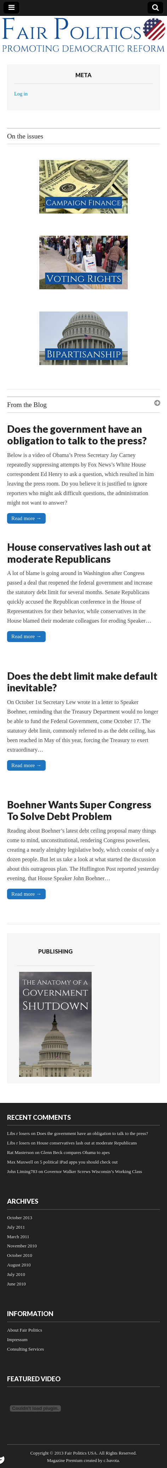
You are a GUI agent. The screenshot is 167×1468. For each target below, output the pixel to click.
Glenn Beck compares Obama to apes (75, 1152)
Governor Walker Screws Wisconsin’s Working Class (93, 1171)
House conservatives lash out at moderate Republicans (79, 553)
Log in (21, 94)
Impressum (17, 1339)
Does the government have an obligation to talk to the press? (77, 435)
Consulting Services (25, 1349)
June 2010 (16, 1284)
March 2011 (18, 1236)
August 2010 (19, 1264)
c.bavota (111, 1460)
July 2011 (16, 1227)
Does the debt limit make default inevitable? (82, 682)
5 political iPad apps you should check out (79, 1162)
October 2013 (19, 1217)
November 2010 (22, 1245)
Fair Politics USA (81, 1453)
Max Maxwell (20, 1162)
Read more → (26, 518)
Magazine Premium (65, 1460)
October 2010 (19, 1255)
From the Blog (27, 404)
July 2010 (16, 1274)
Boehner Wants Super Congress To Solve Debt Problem (79, 810)
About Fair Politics (24, 1330)
